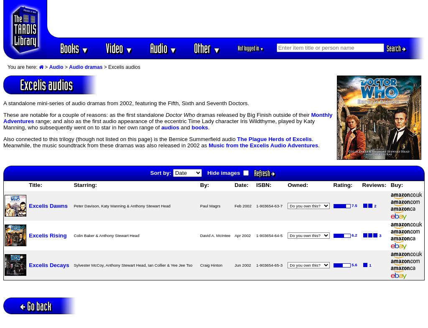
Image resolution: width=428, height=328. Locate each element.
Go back (35, 306)
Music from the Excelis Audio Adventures (263, 145)
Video (119, 48)
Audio (163, 48)
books (199, 127)
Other (207, 48)
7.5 (354, 205)
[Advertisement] (236, 19)
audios (170, 127)
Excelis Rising (47, 235)
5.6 (354, 264)
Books (74, 48)
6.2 (354, 235)
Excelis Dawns (48, 206)
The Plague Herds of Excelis (274, 139)
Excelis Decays (49, 265)
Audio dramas (85, 67)
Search (396, 48)
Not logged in (251, 48)
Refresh (264, 173)
